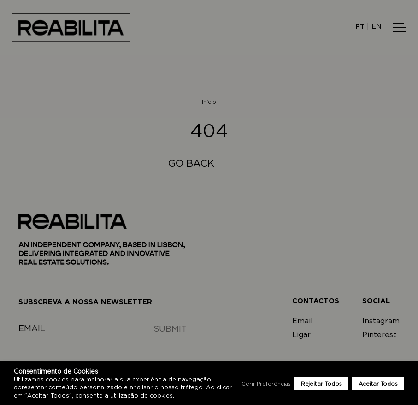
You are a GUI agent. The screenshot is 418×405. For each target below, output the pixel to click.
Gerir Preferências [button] (266, 384)
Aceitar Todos (378, 384)
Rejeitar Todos (321, 384)
